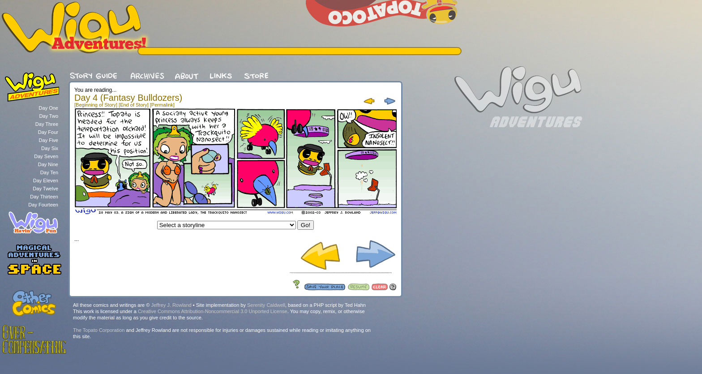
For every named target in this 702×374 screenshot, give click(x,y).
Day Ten (49, 172)
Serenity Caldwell (266, 305)
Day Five (48, 140)
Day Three (46, 124)
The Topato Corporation (98, 330)
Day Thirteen (44, 196)
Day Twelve (45, 188)
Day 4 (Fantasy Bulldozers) (128, 98)
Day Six (49, 148)
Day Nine (48, 164)
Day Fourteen (43, 204)
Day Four (48, 132)
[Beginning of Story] (95, 104)
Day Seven (46, 156)
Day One (48, 108)
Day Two (48, 116)
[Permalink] (162, 104)
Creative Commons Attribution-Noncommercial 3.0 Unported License (212, 311)
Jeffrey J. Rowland (171, 305)
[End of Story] (134, 104)
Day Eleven (45, 180)
